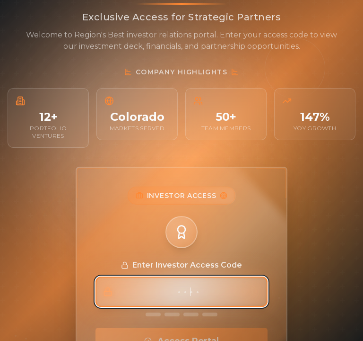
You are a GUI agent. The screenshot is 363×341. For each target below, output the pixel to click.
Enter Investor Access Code (181, 264)
